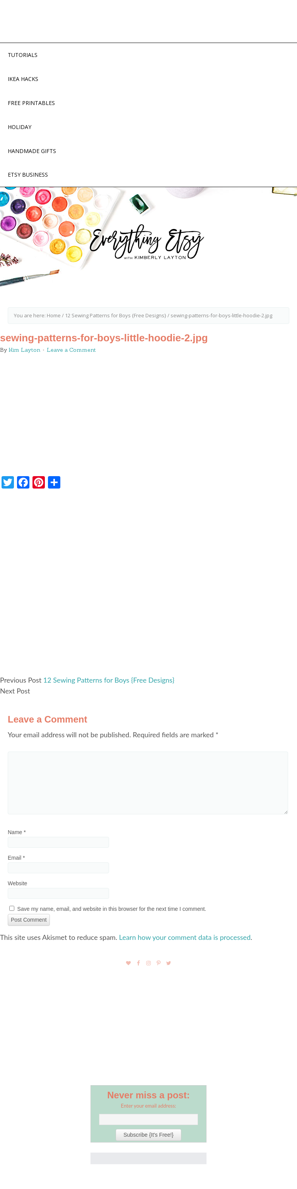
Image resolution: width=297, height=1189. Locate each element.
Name (17, 832)
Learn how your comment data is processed (185, 937)
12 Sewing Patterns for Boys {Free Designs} (108, 680)
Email (16, 858)
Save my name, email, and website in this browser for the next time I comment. (112, 909)
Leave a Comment (71, 349)
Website (17, 883)
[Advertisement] (148, 585)
